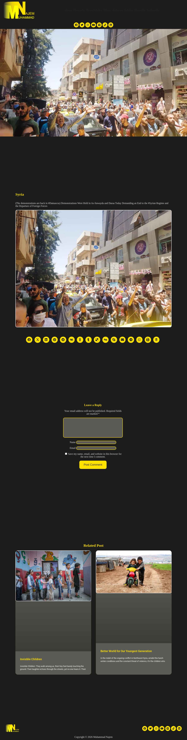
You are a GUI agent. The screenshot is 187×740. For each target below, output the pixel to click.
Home (68, 10)
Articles (128, 10)
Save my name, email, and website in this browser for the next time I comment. (95, 459)
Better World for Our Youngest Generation (126, 651)
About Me (139, 10)
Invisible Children (31, 659)
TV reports (79, 10)
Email (73, 451)
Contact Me (153, 10)
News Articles (94, 10)
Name (73, 446)
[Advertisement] (93, 160)
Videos (107, 10)
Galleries (118, 10)
